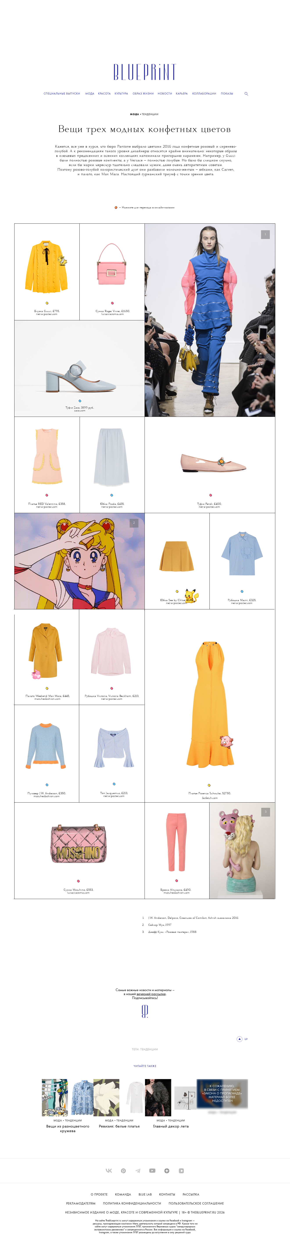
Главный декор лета (171, 1126)
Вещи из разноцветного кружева (67, 1129)
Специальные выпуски (62, 93)
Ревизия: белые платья (119, 1126)
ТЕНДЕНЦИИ (150, 114)
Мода (135, 114)
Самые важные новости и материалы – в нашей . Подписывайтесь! (145, 994)
